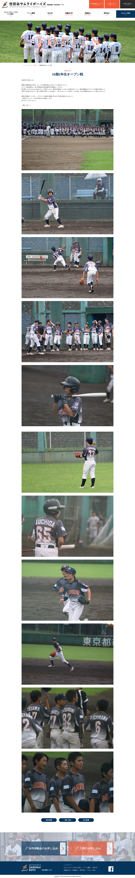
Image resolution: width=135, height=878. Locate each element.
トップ (24, 65)
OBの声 (50, 14)
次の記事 (86, 820)
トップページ (68, 865)
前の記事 (49, 820)
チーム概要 (31, 14)
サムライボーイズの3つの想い (11, 14)
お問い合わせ (127, 4)
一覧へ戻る (67, 820)
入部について (112, 4)
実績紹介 (87, 14)
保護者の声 (69, 14)
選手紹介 (106, 14)
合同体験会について (96, 4)
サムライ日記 (125, 14)
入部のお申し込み (90, 851)
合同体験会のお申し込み (43, 851)
